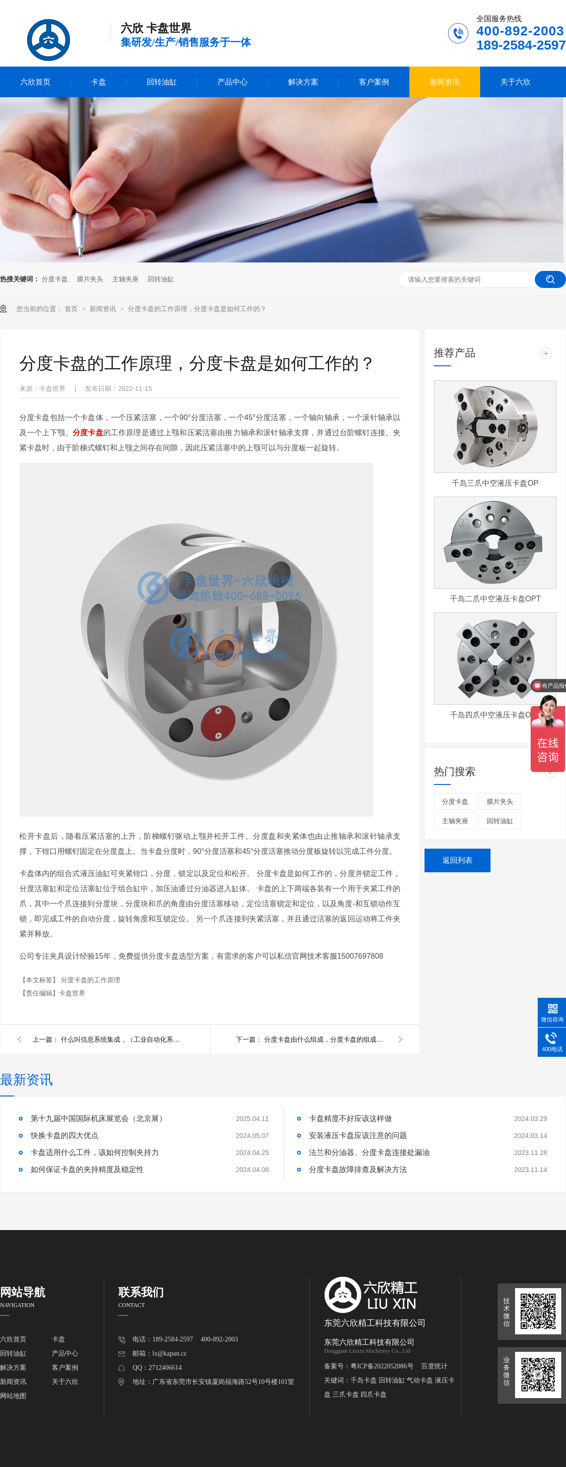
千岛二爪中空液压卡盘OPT (495, 599)
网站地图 (13, 1396)
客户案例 (374, 82)
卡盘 (98, 82)
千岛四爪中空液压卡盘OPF (495, 715)
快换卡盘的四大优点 (65, 1135)
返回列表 (457, 860)
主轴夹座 (125, 279)
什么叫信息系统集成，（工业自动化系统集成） (122, 1039)
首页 (72, 308)
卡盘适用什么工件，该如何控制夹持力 (95, 1152)
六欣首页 (35, 82)
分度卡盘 (55, 279)
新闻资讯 (445, 82)
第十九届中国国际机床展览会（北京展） (98, 1118)
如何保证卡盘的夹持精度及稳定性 (87, 1169)
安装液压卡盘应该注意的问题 (358, 1135)
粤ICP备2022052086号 (382, 1366)
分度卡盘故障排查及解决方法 (358, 1169)
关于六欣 (515, 82)
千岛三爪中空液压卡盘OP (495, 483)
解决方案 (303, 82)
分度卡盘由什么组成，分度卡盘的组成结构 (325, 1039)
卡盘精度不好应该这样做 (350, 1118)
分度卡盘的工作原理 (90, 980)
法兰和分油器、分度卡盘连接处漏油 (369, 1152)
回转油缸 (162, 82)
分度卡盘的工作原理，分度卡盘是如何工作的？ (197, 308)
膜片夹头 (90, 279)
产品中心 (232, 82)
